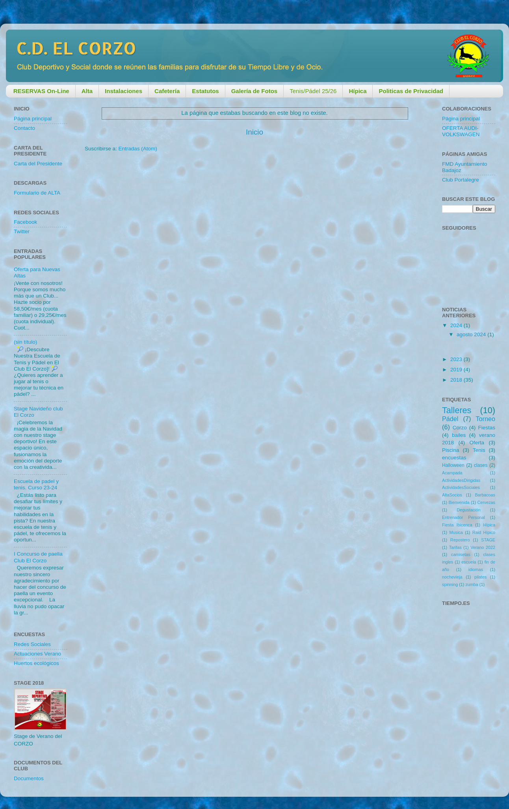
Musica (456, 532)
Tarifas (455, 547)
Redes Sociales (32, 644)
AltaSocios (452, 495)
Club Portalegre (460, 180)
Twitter (22, 231)
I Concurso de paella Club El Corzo (38, 557)
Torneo (486, 418)
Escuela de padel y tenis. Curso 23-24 (36, 484)
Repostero (460, 539)
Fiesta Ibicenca (457, 524)
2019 (457, 370)
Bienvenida (458, 502)
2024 (457, 325)
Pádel (450, 418)
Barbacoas (485, 495)
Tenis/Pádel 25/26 (313, 91)
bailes (459, 435)
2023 (457, 359)
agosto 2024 (472, 334)
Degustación (468, 509)
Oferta (476, 443)
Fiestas (486, 428)
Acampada (452, 472)
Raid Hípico (483, 532)
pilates (480, 577)
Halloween (453, 465)
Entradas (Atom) (138, 149)
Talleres (456, 410)
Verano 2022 (482, 547)
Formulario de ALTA (37, 193)
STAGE (488, 539)
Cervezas (486, 502)
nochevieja (452, 577)
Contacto (24, 128)
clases (480, 465)
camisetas (460, 554)
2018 (457, 380)
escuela (468, 562)
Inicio (254, 132)
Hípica (489, 524)
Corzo (460, 428)
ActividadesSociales (461, 487)
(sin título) (25, 342)
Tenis (479, 450)
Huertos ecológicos (36, 663)
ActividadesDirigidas (461, 480)
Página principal (33, 119)
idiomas (475, 569)
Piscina (450, 450)
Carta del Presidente (38, 164)
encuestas (454, 458)
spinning (450, 584)
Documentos (29, 778)
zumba (471, 584)
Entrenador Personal (463, 517)
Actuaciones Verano (37, 654)
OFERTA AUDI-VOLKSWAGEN (461, 131)
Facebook (25, 222)
